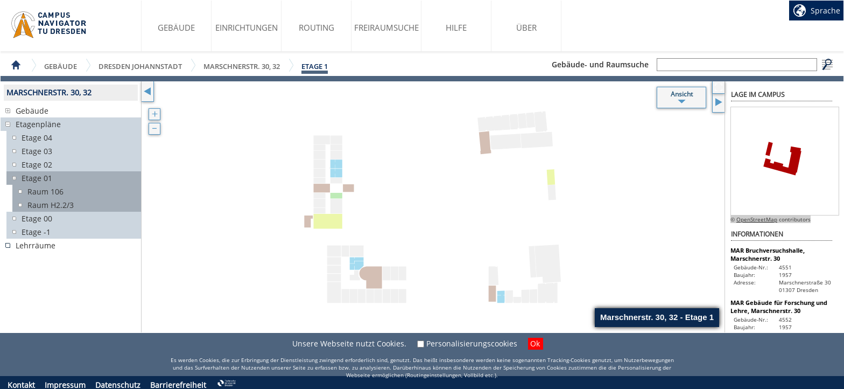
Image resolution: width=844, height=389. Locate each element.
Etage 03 (37, 151)
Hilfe (456, 27)
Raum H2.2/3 (50, 205)
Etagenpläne (38, 124)
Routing (316, 27)
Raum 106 (45, 191)
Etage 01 (37, 178)
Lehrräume (35, 245)
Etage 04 (37, 138)
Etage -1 (36, 232)
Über (526, 27)
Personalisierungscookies (471, 343)
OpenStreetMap (756, 219)
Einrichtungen (246, 27)
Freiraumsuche (386, 27)
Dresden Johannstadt (140, 66)
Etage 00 (37, 218)
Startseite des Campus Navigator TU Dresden (49, 24)
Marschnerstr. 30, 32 (241, 66)
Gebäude (176, 27)
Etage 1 (314, 66)
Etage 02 (37, 164)
